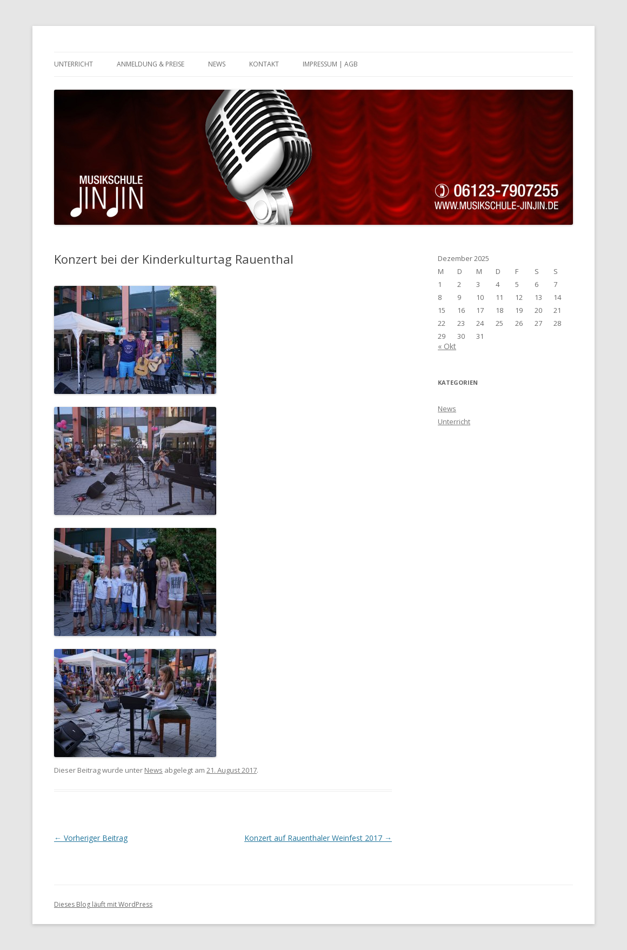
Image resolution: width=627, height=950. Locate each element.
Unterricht (73, 64)
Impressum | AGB (330, 64)
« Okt (447, 346)
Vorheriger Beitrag (91, 838)
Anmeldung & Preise (150, 64)
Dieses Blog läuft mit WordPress (103, 904)
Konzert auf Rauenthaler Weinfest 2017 (318, 838)
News (216, 64)
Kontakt (264, 64)
